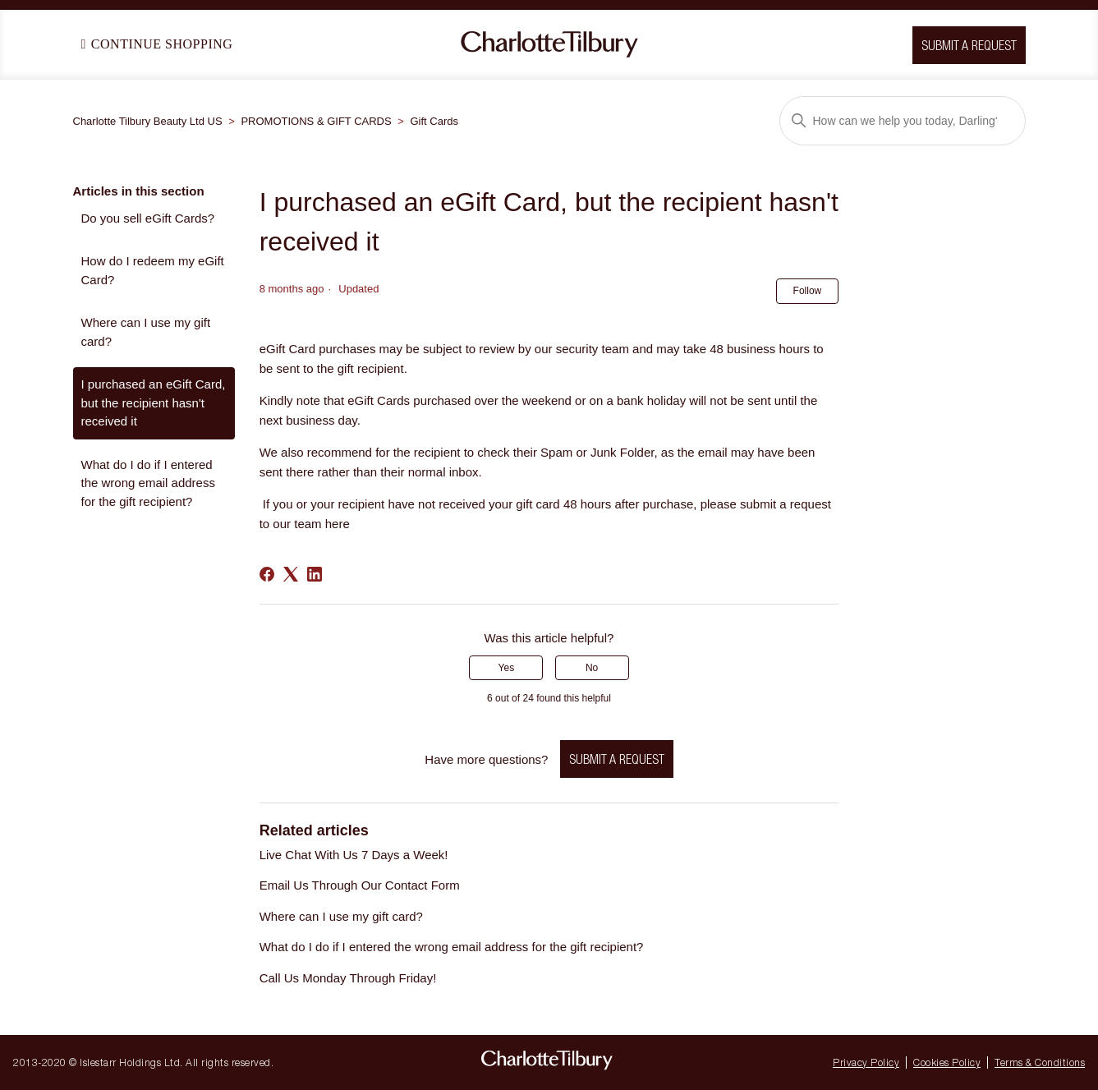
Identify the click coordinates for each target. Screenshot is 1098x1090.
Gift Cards (435, 121)
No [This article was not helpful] (592, 668)
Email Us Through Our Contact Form (360, 885)
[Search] (902, 120)
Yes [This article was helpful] (506, 668)
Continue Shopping (157, 44)
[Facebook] (267, 574)
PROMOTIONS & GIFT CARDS (316, 121)
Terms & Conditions (1040, 1062)
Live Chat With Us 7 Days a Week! (354, 855)
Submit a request (616, 759)
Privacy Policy (866, 1062)
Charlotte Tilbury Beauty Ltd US (148, 121)
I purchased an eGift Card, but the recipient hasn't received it (153, 402)
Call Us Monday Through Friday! (348, 978)
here (337, 524)
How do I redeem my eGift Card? (152, 270)
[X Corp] (290, 574)
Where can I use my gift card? (146, 331)
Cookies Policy (947, 1062)
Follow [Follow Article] (807, 291)
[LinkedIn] (314, 574)
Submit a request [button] (969, 45)
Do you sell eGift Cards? (148, 218)
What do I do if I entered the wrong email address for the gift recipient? (148, 483)
